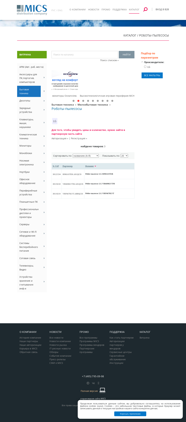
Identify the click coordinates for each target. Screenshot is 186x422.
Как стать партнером (121, 337)
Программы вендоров (92, 345)
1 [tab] (73, 101)
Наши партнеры (29, 341)
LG (54, 121)
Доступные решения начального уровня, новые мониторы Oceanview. (92, 95)
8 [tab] (107, 101)
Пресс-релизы (57, 359)
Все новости (56, 337)
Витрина (144, 337)
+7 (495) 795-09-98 (93, 376)
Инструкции (116, 363)
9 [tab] (112, 101)
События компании (60, 355)
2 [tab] (78, 101)
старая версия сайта (93, 398)
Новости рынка (58, 345)
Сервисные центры (121, 352)
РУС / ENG (57, 10)
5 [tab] (93, 101)
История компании (30, 337)
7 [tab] (102, 101)
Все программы (88, 337)
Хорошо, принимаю (130, 413)
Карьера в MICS (28, 348)
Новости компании (60, 341)
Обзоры (53, 352)
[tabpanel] (93, 84)
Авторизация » (60, 138)
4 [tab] (88, 101)
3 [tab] (83, 101)
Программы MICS (89, 341)
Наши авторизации (31, 345)
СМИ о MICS (56, 363)
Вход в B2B (162, 9)
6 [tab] (97, 101)
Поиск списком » (109, 60)
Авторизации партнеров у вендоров (117, 345)
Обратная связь (29, 352)
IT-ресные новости (60, 348)
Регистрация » (79, 138)
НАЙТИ (127, 54)
